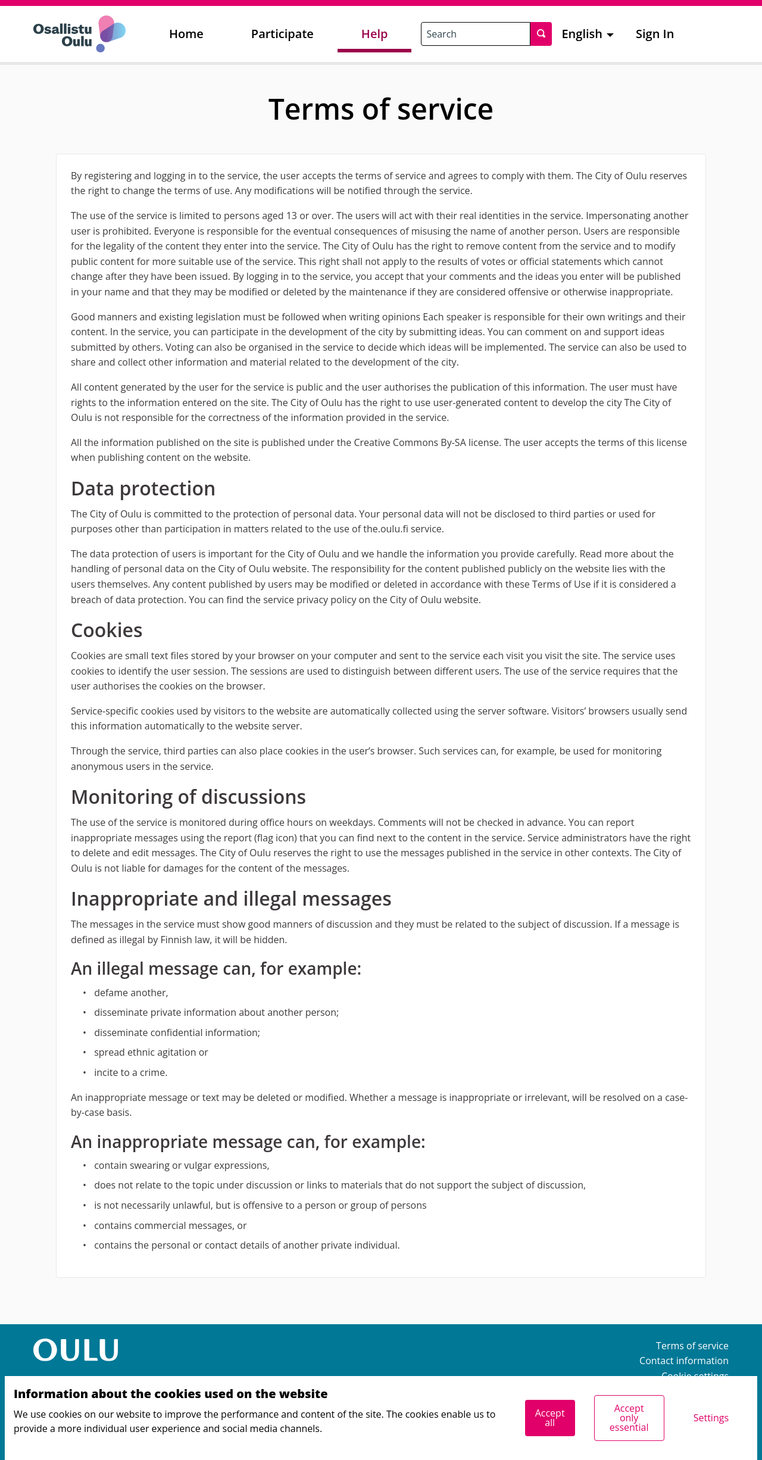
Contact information (684, 1360)
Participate (282, 34)
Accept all (550, 1417)
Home (186, 34)
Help (374, 34)
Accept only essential (629, 1418)
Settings (711, 1417)
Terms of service (692, 1345)
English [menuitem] (581, 34)
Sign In (655, 34)
